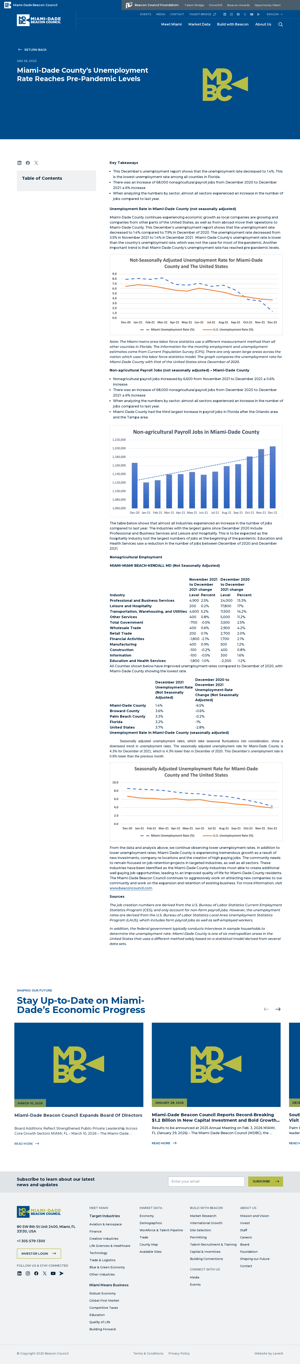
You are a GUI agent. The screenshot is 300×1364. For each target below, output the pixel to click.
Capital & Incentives (205, 1252)
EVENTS (145, 14)
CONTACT (177, 14)
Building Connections (206, 1259)
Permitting (198, 1237)
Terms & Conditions (148, 1353)
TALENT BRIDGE (202, 14)
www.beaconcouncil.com (131, 888)
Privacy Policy (179, 1353)
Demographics (151, 1223)
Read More (163, 1143)
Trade (144, 1237)
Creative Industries (103, 1239)
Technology (98, 1253)
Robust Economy (102, 1293)
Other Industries (102, 1274)
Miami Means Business (109, 1285)
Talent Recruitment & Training (213, 1244)
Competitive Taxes (103, 1308)
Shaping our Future (255, 1259)
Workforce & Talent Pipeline (161, 1230)
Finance (95, 1231)
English (273, 14)
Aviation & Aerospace (105, 1224)
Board (244, 1244)
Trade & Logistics (102, 1260)
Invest (245, 1223)
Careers (246, 1237)
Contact (246, 1266)
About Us (263, 24)
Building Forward (102, 1329)
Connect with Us (205, 1269)
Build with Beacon (233, 24)
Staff (243, 1230)
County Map (149, 1244)
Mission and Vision (254, 1216)
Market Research (203, 1216)
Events (195, 1284)
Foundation (249, 1252)
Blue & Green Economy (107, 1267)
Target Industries (104, 1216)
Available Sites (151, 1252)
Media (194, 1277)
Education (97, 1315)
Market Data (199, 24)
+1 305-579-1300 (31, 1241)
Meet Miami (171, 24)
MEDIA (160, 14)
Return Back (35, 50)
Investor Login (35, 1253)
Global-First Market (104, 1300)
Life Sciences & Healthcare (109, 1246)
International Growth (206, 1223)
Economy (147, 1216)
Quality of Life (99, 1322)
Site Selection (200, 1230)
